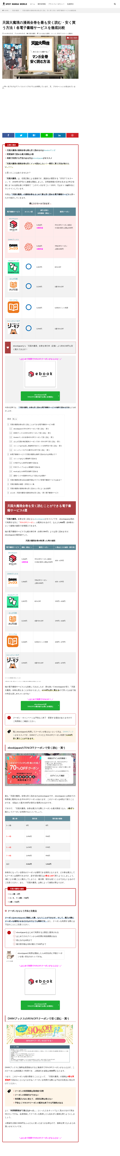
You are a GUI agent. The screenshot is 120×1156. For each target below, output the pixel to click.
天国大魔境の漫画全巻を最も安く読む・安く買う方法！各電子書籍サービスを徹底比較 (49, 10)
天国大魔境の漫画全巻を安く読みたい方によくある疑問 (28, 488)
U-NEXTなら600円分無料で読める (23, 462)
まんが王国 (13, 279)
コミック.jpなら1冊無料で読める (23, 458)
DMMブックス (13, 240)
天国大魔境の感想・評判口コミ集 (20, 484)
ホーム (32, 4)
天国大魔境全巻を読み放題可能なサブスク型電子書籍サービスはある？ (34, 479)
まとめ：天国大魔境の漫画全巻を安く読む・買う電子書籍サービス (33, 492)
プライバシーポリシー (56, 4)
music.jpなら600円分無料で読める (23, 471)
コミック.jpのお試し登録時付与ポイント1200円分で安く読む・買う (35, 445)
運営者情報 (42, 4)
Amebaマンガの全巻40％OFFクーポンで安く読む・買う (31, 437)
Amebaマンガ (49, 150)
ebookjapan (38, 158)
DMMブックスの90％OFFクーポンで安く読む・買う (30, 432)
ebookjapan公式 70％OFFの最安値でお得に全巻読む (41, 396)
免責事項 (70, 4)
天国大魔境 (15, 10)
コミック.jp (13, 300)
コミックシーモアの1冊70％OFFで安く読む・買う (29, 450)
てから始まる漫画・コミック (47, 33)
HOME (6, 10)
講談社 (71, 33)
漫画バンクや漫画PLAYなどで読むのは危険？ (27, 475)
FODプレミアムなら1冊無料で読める (24, 467)
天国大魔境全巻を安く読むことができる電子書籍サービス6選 (31, 424)
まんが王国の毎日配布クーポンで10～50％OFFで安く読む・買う (34, 441)
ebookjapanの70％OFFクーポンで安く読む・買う (29, 428)
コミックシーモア (13, 321)
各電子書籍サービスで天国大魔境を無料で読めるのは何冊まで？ (32, 454)
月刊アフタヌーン (62, 33)
